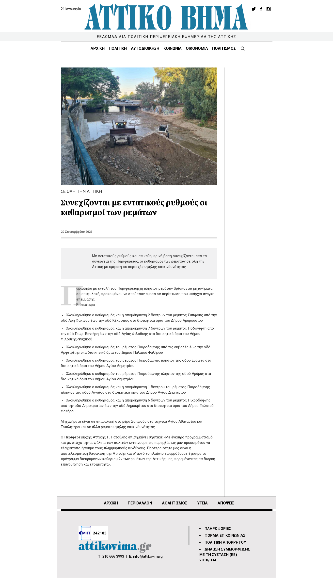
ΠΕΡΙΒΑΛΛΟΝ (140, 503)
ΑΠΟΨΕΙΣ (226, 503)
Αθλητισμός (174, 503)
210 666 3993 (113, 556)
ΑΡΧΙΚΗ (111, 503)
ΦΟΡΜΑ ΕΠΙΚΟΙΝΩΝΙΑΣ (225, 535)
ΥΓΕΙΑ (202, 503)
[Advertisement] (252, 141)
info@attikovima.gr (148, 556)
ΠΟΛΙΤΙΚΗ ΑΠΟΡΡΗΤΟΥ (225, 542)
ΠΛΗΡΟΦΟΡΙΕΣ (218, 528)
